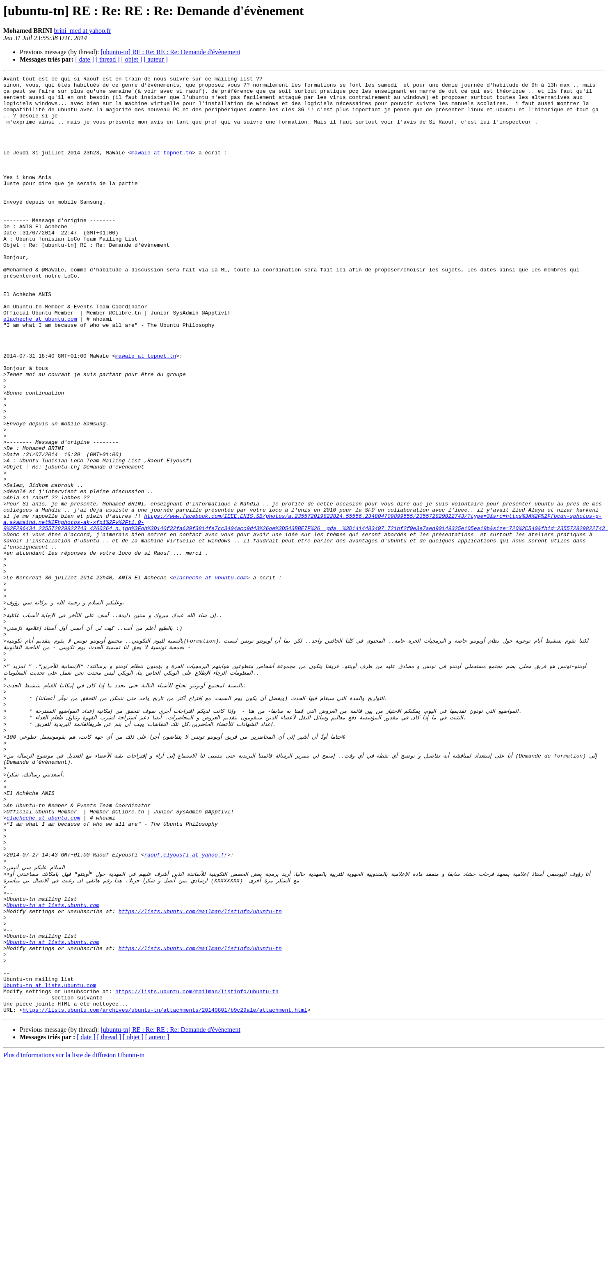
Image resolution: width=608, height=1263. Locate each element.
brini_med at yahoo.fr (82, 30)
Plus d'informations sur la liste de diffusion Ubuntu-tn (73, 1233)
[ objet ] (131, 59)
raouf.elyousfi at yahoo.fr (185, 1003)
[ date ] (84, 59)
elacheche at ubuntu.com (40, 368)
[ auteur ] (156, 59)
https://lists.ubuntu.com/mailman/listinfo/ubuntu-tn (200, 1070)
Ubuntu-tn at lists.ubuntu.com (53, 1062)
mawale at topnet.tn (161, 168)
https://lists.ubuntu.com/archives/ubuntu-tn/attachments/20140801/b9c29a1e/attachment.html (165, 1188)
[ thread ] (108, 59)
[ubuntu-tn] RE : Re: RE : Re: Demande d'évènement (170, 51)
